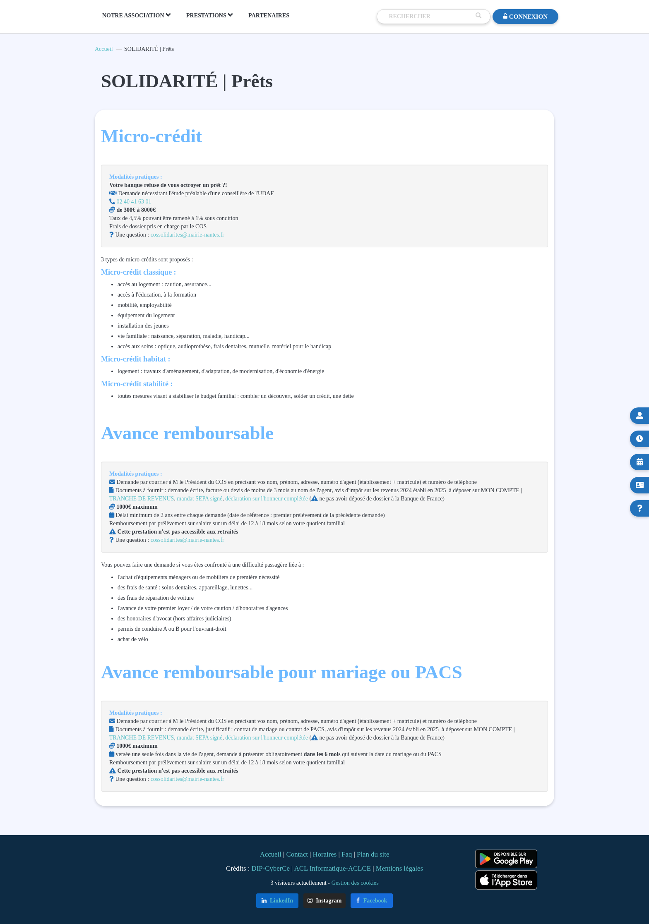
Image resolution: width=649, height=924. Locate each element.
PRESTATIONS (209, 15)
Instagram (325, 901)
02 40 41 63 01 (134, 202)
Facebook (371, 901)
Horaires (325, 854)
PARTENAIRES (268, 15)
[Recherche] (430, 17)
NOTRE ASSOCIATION (136, 15)
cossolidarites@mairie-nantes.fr (186, 235)
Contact (297, 854)
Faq (346, 854)
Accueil (104, 49)
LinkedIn (277, 901)
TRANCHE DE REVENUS (141, 499)
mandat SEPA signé (199, 499)
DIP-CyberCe (271, 868)
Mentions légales (399, 868)
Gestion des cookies (355, 882)
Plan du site (373, 854)
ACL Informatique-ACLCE (333, 868)
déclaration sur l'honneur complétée (266, 499)
